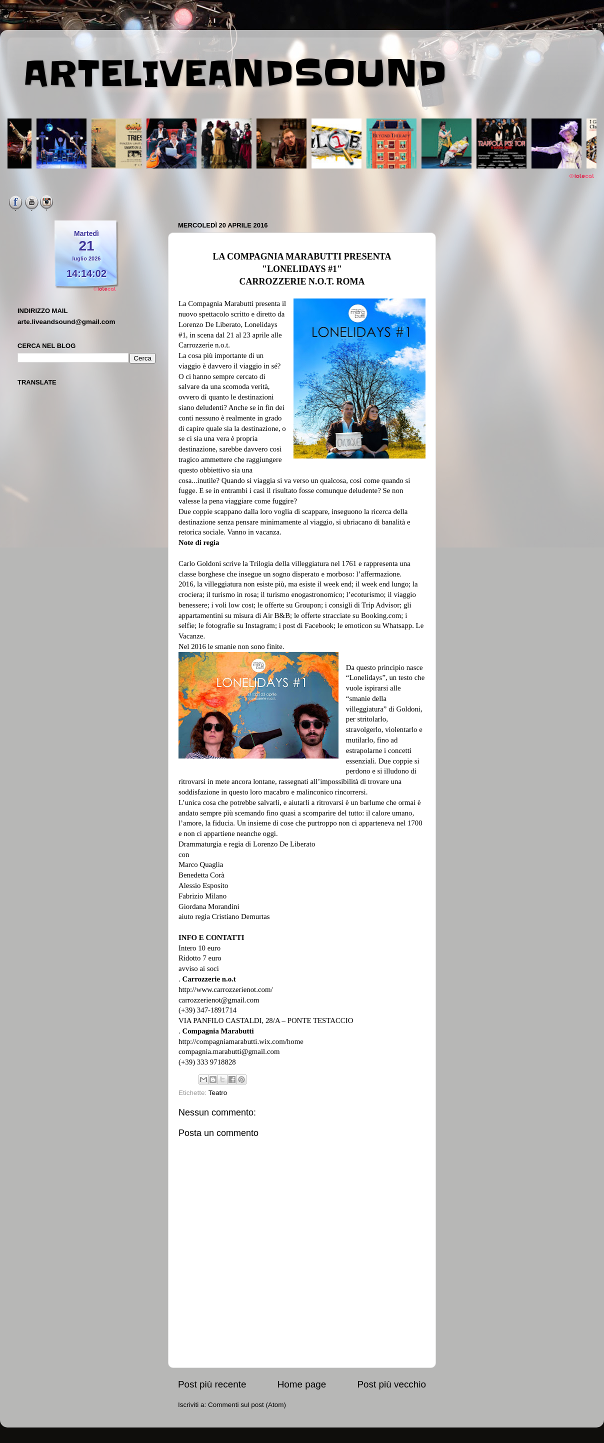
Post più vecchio (391, 1384)
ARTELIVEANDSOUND (234, 73)
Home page (302, 1384)
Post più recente (212, 1384)
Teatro (218, 1092)
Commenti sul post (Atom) (247, 1404)
